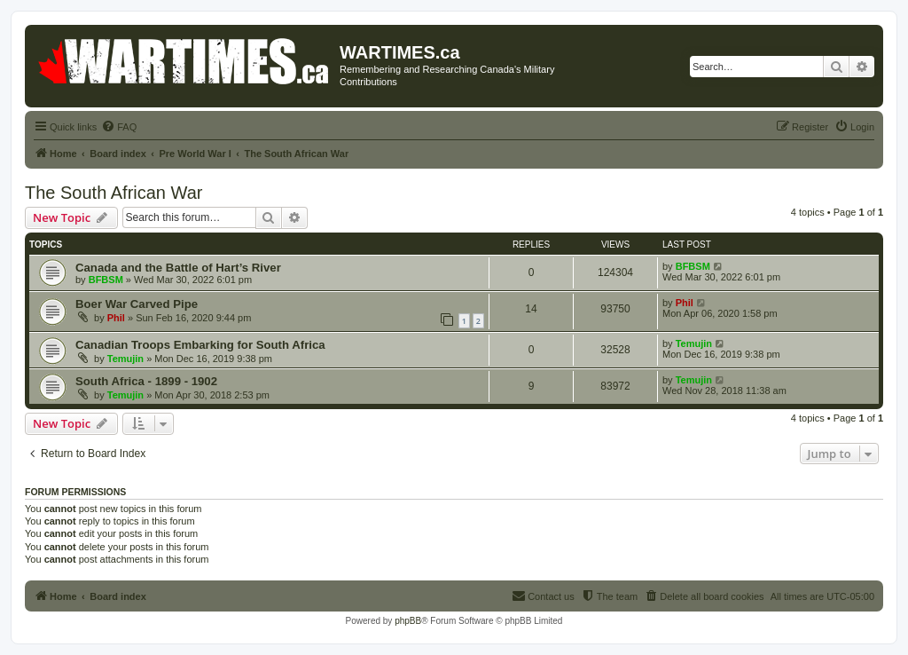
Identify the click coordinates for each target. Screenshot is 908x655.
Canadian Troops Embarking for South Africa (200, 344)
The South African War (113, 192)
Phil (116, 317)
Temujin (125, 358)
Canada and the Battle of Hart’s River (178, 267)
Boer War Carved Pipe (136, 304)
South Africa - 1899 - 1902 (146, 381)
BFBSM (106, 279)
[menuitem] (119, 127)
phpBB (408, 621)
